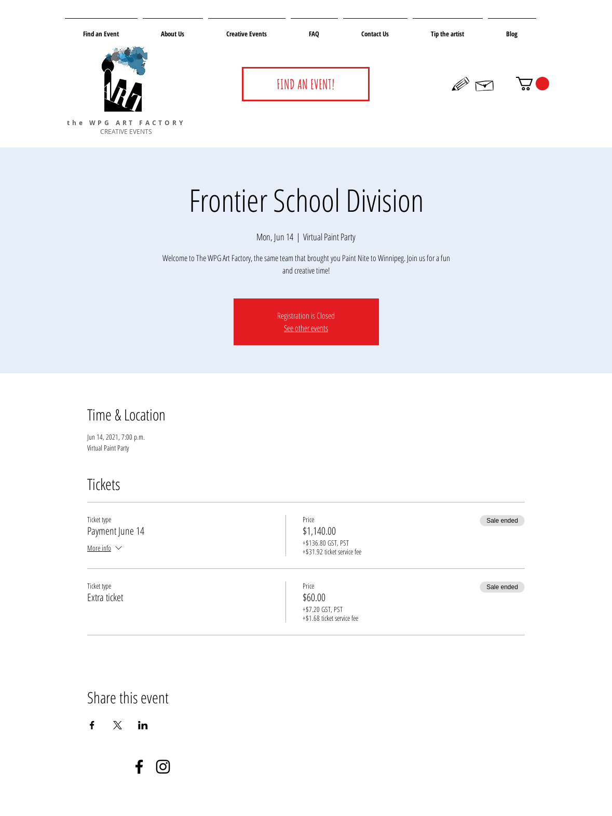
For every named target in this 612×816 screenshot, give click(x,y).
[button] (532, 83)
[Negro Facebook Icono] (139, 766)
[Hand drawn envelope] (484, 84)
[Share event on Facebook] (92, 725)
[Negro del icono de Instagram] (163, 766)
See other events (306, 328)
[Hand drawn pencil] (460, 84)
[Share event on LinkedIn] (143, 725)
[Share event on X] (118, 725)
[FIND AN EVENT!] (306, 84)
